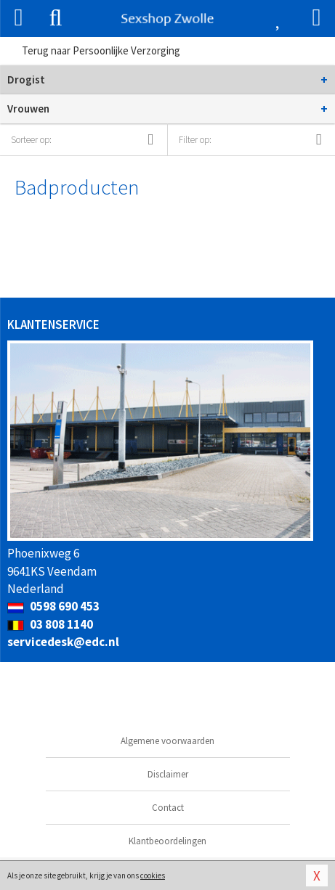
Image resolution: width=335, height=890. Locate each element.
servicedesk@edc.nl (63, 642)
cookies (152, 875)
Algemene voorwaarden (167, 741)
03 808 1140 (50, 624)
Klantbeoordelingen (167, 841)
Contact (168, 807)
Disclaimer (168, 774)
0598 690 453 (53, 606)
